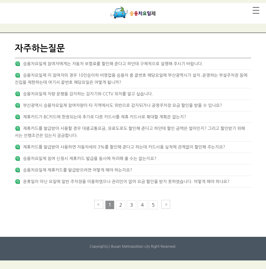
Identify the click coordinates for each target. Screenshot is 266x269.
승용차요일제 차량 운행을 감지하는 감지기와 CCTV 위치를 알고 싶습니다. (88, 94)
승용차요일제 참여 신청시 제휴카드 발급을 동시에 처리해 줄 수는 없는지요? (89, 158)
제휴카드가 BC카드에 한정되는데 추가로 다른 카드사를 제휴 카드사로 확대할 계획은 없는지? (104, 117)
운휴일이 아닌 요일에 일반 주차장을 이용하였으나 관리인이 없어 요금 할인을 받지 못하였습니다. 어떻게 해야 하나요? (126, 182)
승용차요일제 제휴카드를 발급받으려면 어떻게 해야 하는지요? (77, 170)
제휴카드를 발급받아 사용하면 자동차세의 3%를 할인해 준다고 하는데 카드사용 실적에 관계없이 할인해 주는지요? (124, 147)
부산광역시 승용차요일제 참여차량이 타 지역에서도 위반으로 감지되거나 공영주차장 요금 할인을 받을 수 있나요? (122, 105)
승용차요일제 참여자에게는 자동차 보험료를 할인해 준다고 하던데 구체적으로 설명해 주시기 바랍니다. (113, 64)
